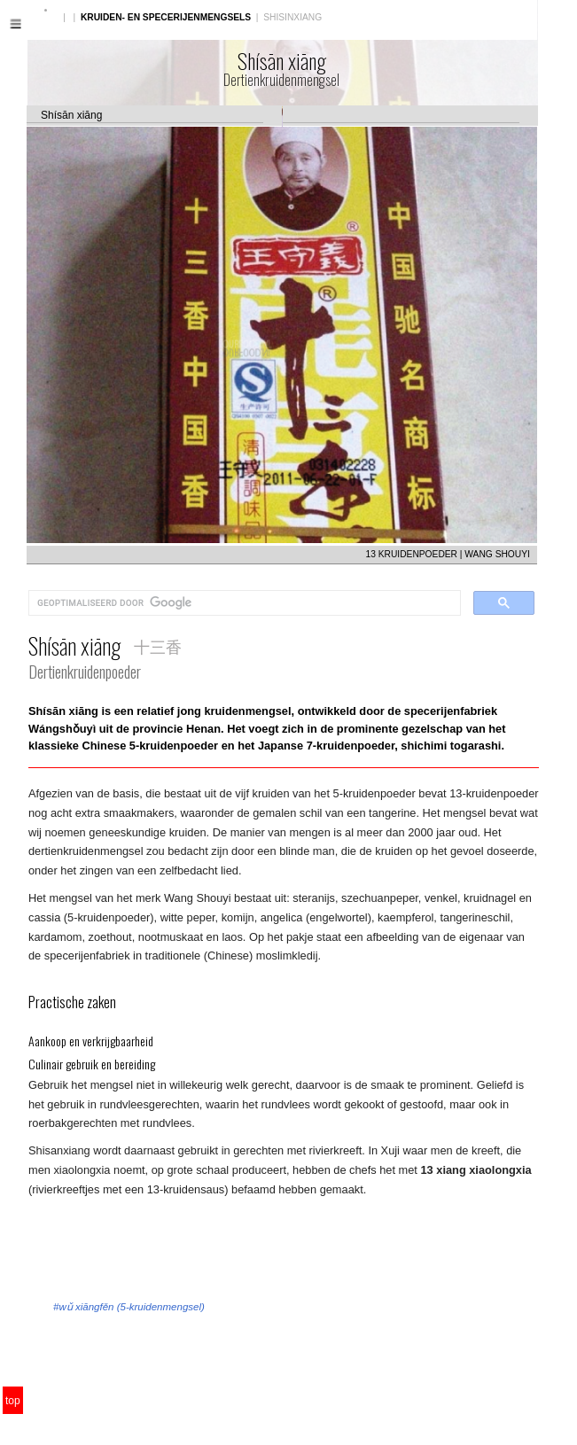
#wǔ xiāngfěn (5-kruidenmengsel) (129, 1306)
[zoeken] (242, 603)
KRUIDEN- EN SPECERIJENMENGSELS (166, 17)
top (12, 1401)
